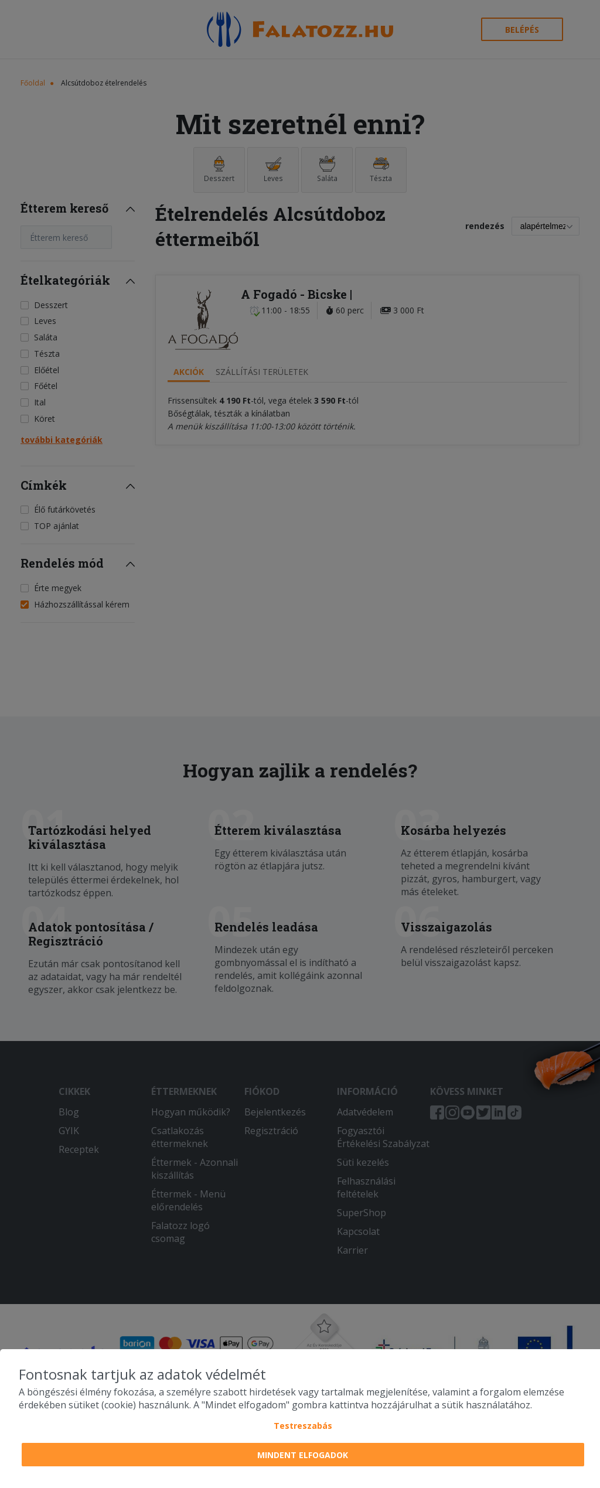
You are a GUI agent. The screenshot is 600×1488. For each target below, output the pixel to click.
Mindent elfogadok (302, 1454)
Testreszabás (303, 1425)
